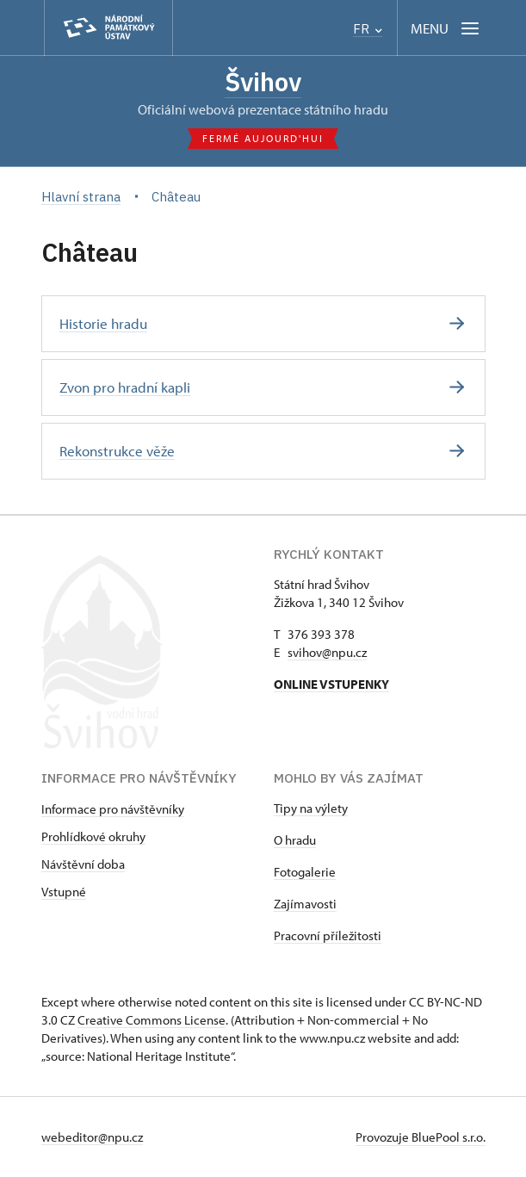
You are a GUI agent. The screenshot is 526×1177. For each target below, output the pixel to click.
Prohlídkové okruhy (93, 836)
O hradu (295, 840)
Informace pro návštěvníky (112, 809)
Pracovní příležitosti (327, 935)
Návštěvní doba (83, 864)
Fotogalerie (305, 872)
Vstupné (63, 891)
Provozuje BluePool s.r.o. (421, 1137)
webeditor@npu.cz (92, 1137)
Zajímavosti (305, 903)
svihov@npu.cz (327, 652)
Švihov (263, 81)
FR (367, 29)
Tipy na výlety (311, 808)
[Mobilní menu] (446, 28)
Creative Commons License (151, 1020)
